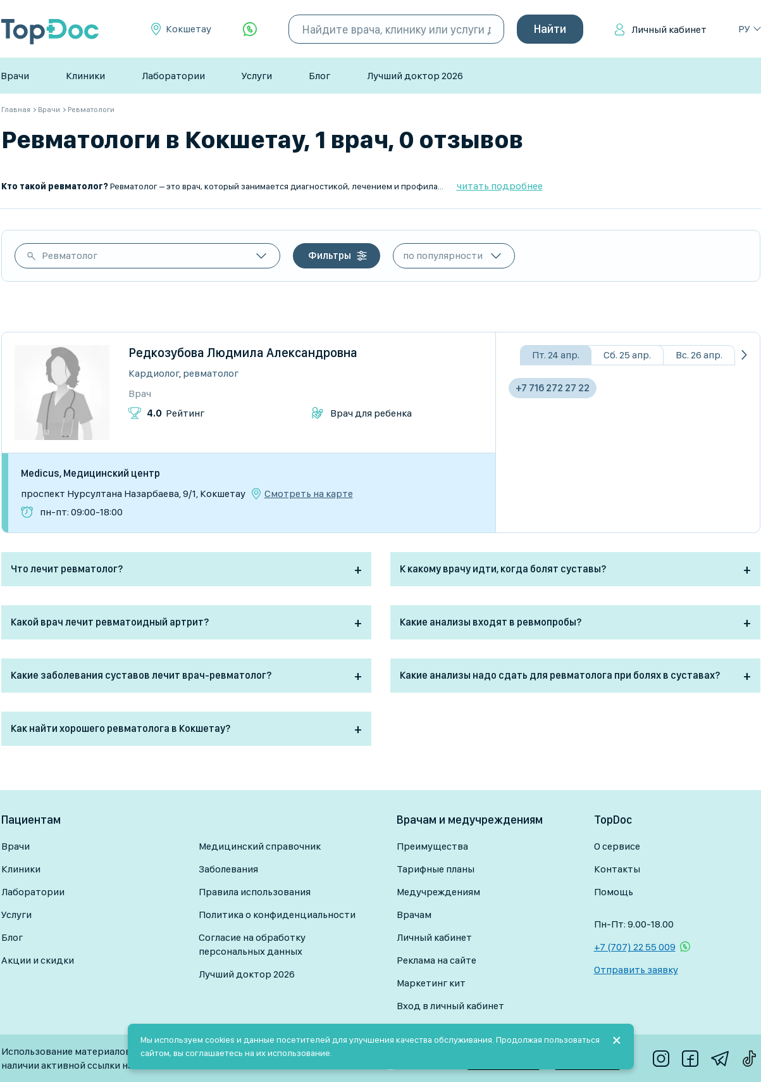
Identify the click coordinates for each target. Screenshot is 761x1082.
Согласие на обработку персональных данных (252, 944)
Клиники (85, 76)
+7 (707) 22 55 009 (635, 947)
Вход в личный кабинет (450, 1006)
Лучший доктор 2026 (415, 76)
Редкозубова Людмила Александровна (242, 352)
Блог (319, 76)
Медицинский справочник (260, 846)
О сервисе (617, 846)
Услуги (257, 76)
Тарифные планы (435, 869)
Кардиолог (153, 373)
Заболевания (228, 869)
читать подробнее (500, 186)
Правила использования (255, 892)
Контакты (617, 869)
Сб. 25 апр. (627, 355)
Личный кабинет (669, 29)
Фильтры (329, 255)
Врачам (414, 915)
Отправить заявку (636, 970)
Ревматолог (69, 255)
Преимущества (432, 846)
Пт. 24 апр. (555, 355)
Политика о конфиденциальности (277, 915)
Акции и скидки (37, 960)
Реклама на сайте (436, 960)
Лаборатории (173, 76)
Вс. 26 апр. (699, 355)
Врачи (15, 76)
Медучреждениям (438, 892)
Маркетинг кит (431, 983)
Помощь (613, 892)
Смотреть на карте (308, 494)
